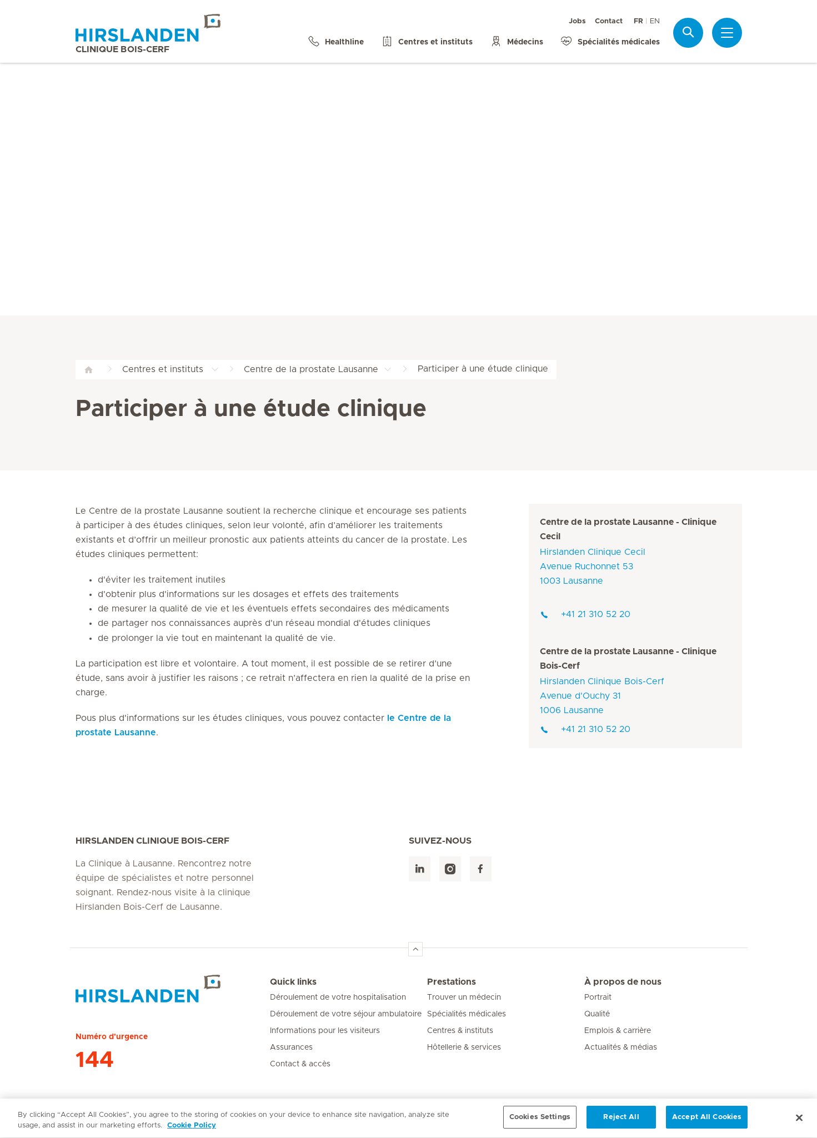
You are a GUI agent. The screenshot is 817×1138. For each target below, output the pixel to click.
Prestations (451, 981)
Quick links (293, 981)
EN (655, 21)
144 (95, 1060)
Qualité (597, 1014)
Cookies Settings (539, 1123)
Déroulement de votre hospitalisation (338, 997)
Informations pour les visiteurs (325, 1031)
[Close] (799, 1124)
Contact (609, 21)
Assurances (291, 1047)
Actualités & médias (620, 1047)
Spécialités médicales (466, 1014)
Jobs (577, 21)
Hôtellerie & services (464, 1047)
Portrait (598, 997)
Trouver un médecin (464, 997)
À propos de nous (622, 981)
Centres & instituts (460, 1031)
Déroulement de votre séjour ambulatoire (346, 1014)
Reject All (621, 1123)
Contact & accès (300, 1064)
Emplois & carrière (617, 1031)
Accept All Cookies (706, 1123)
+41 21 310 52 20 (585, 614)
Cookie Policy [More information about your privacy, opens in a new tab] (191, 1132)
